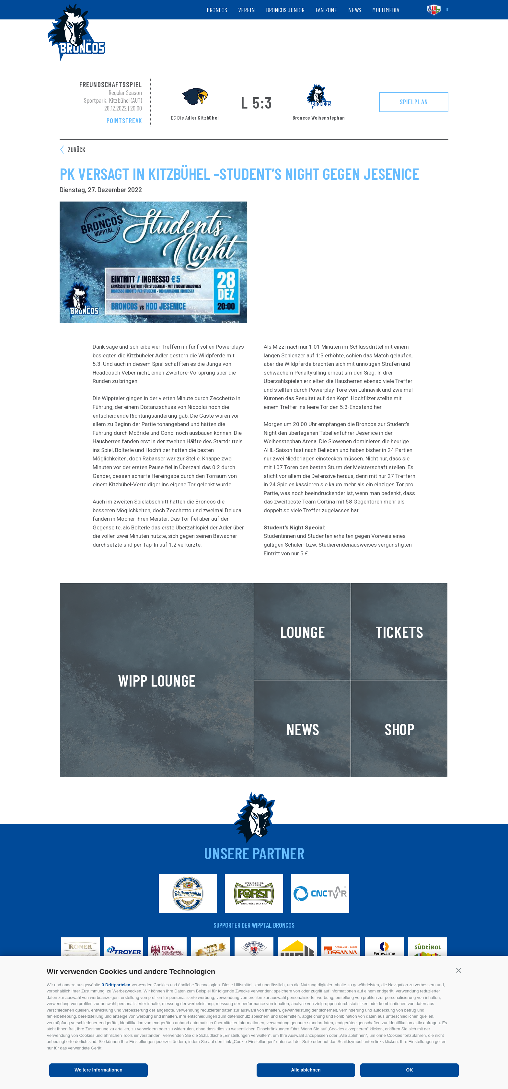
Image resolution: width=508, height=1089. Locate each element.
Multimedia (385, 10)
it (447, 9)
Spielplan (414, 102)
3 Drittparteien (116, 984)
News (354, 10)
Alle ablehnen (305, 1069)
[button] (458, 970)
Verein (246, 10)
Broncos (217, 10)
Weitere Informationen (98, 1069)
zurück (76, 150)
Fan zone (326, 10)
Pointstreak (124, 120)
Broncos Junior (285, 10)
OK (409, 1069)
